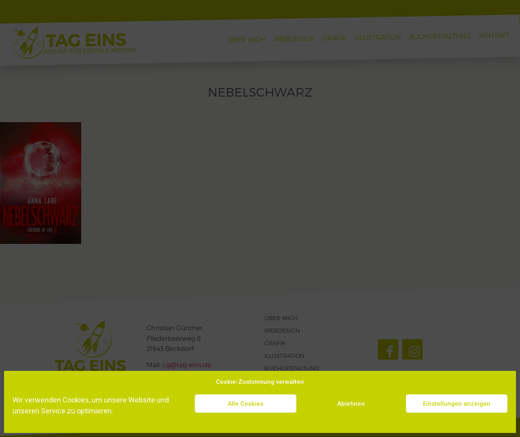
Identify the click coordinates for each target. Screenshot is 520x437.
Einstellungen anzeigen (456, 403)
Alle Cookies (245, 403)
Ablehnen (351, 403)
